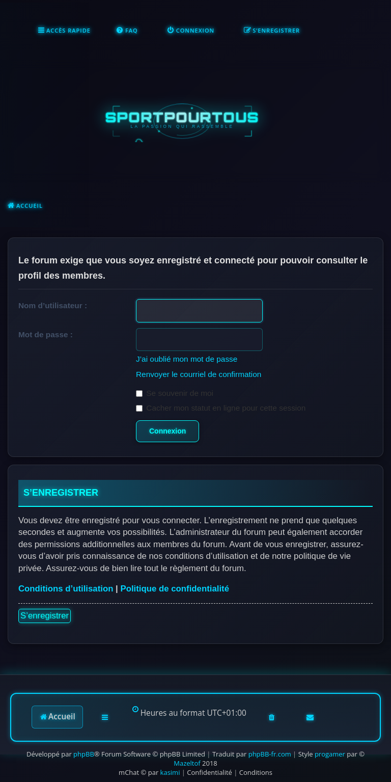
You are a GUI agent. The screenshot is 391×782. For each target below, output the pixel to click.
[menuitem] (127, 31)
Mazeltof (187, 763)
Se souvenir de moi (174, 393)
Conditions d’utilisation (65, 589)
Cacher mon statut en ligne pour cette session (220, 407)
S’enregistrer (44, 616)
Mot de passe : (45, 334)
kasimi (170, 772)
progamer (330, 754)
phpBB (83, 754)
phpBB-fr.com (269, 754)
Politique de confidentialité (174, 589)
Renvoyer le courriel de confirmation (198, 374)
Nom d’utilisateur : (52, 305)
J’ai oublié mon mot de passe (186, 359)
